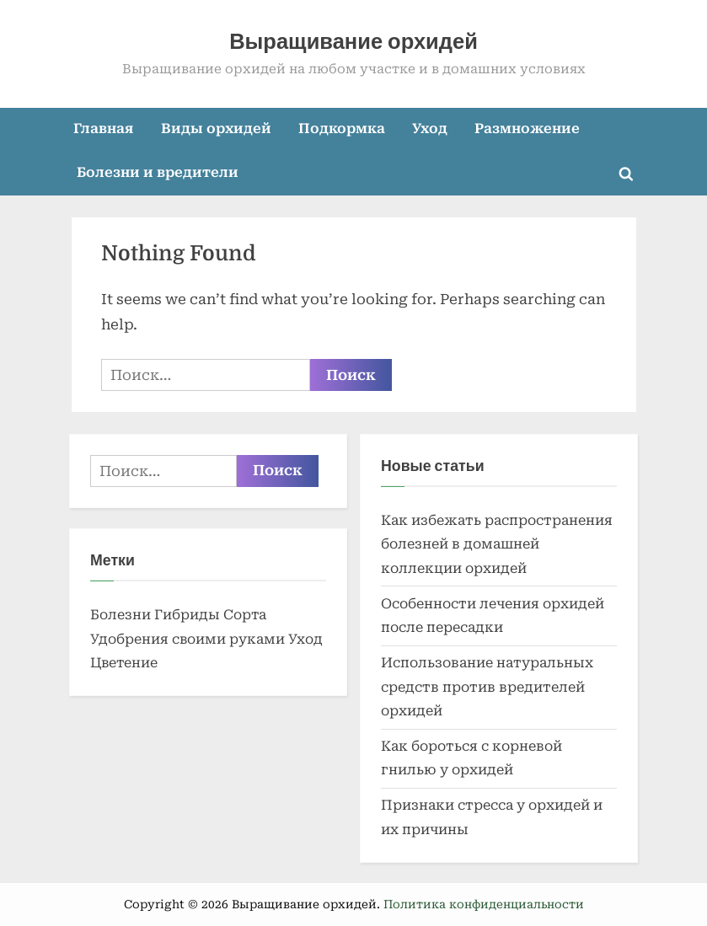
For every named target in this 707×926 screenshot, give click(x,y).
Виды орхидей (216, 128)
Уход (429, 128)
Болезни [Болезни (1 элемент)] (120, 615)
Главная (103, 128)
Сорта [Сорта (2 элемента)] (244, 615)
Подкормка (341, 128)
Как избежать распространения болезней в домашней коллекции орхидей (497, 544)
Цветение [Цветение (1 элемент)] (124, 663)
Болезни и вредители (157, 172)
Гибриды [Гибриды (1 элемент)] (187, 615)
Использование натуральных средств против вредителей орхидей (487, 687)
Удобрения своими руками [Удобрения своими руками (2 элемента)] (187, 639)
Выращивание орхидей (353, 41)
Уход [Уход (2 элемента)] (305, 639)
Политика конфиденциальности (483, 904)
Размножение (527, 128)
